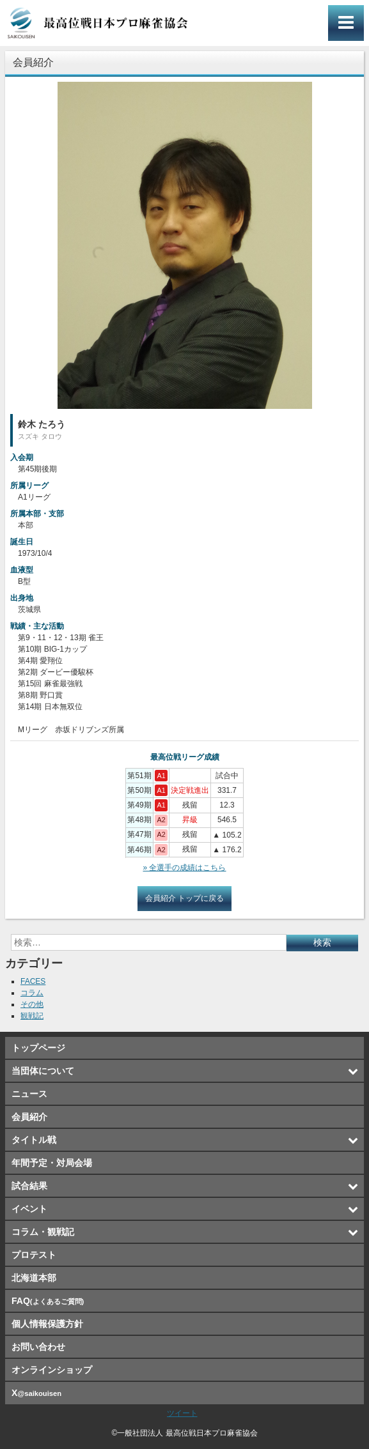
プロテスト (34, 1255)
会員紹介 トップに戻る (184, 898)
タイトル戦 (34, 1140)
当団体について (43, 1071)
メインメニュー (346, 23)
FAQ (48, 1301)
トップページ (38, 1048)
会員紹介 (29, 1117)
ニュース (29, 1094)
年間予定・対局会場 (52, 1163)
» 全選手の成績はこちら (184, 867)
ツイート (182, 1413)
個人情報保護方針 (47, 1324)
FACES (32, 981)
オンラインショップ (52, 1370)
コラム (31, 992)
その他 (31, 1004)
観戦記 (31, 1015)
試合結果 (29, 1186)
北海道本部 (34, 1278)
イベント (29, 1209)
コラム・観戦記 (43, 1232)
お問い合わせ (38, 1347)
